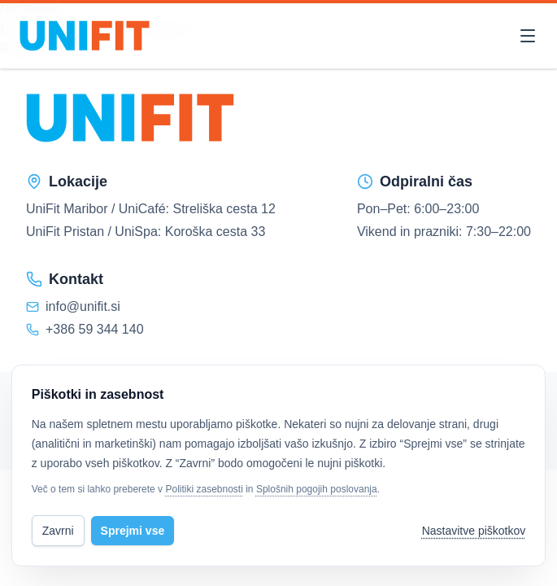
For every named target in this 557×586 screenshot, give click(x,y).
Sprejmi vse (133, 530)
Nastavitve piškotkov (474, 530)
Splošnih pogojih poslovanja (316, 489)
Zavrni (58, 530)
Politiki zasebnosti (203, 489)
